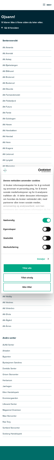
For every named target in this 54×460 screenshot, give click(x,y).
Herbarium (7, 380)
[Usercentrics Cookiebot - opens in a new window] (38, 170)
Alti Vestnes (8, 302)
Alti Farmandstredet (11, 94)
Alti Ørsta (7, 314)
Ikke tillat (27, 287)
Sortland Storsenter (11, 427)
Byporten (7, 356)
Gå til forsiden (10, 28)
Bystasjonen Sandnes (12, 362)
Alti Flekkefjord (9, 100)
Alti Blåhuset (8, 71)
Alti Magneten (9, 166)
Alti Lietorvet (8, 154)
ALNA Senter (8, 344)
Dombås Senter (9, 368)
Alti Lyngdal (8, 160)
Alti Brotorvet (8, 77)
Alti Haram (7, 124)
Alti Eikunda (8, 89)
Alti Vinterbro (8, 308)
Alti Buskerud (9, 83)
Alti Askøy (7, 59)
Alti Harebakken (10, 130)
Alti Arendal (8, 53)
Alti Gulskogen (9, 118)
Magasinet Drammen (12, 410)
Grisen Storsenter (10, 374)
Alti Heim (7, 142)
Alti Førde (7, 112)
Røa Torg (7, 421)
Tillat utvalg (27, 277)
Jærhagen (7, 386)
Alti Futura (7, 106)
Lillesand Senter (10, 404)
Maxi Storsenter (10, 415)
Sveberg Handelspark (12, 433)
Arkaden (6, 350)
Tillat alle (27, 268)
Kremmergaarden (10, 398)
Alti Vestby (7, 296)
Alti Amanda (8, 47)
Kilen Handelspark (11, 392)
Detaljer (41, 259)
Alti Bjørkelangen (10, 65)
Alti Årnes (7, 326)
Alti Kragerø (8, 148)
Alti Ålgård (7, 320)
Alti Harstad (8, 136)
